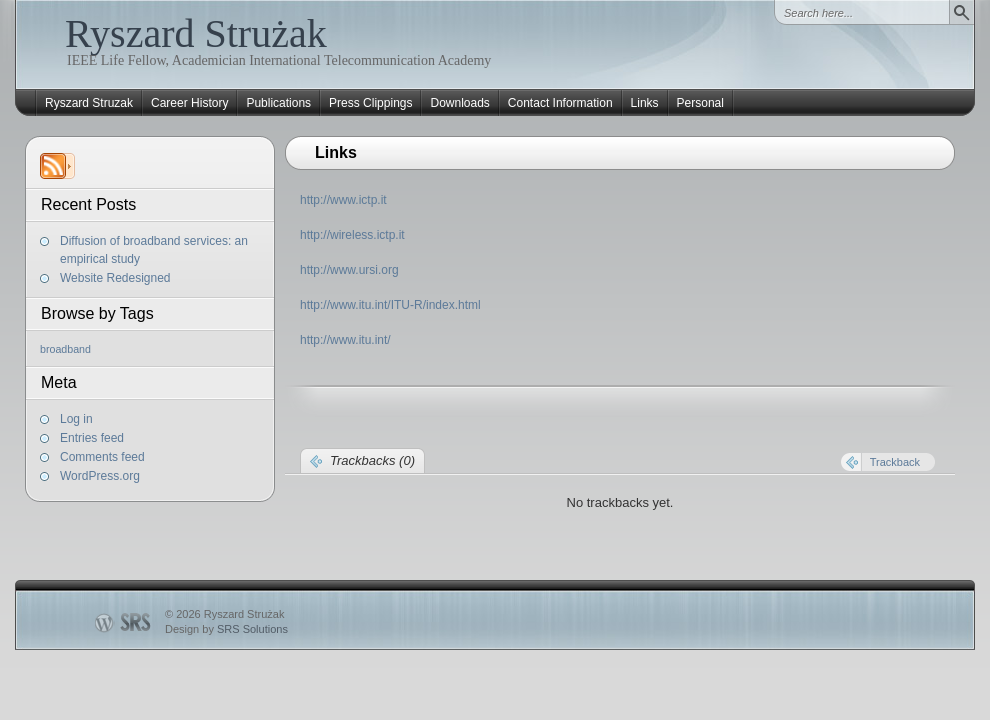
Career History (189, 103)
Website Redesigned (115, 278)
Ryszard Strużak (196, 33)
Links (645, 103)
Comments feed (102, 457)
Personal (700, 103)
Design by (226, 629)
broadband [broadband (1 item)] (65, 349)
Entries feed (92, 438)
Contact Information (560, 103)
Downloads (459, 103)
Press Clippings (370, 103)
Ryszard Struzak (89, 103)
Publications (278, 103)
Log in (76, 419)
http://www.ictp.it (343, 200)
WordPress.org (100, 476)
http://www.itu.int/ (345, 340)
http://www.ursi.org (349, 270)
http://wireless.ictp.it (352, 235)
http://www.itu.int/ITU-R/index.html (390, 305)
